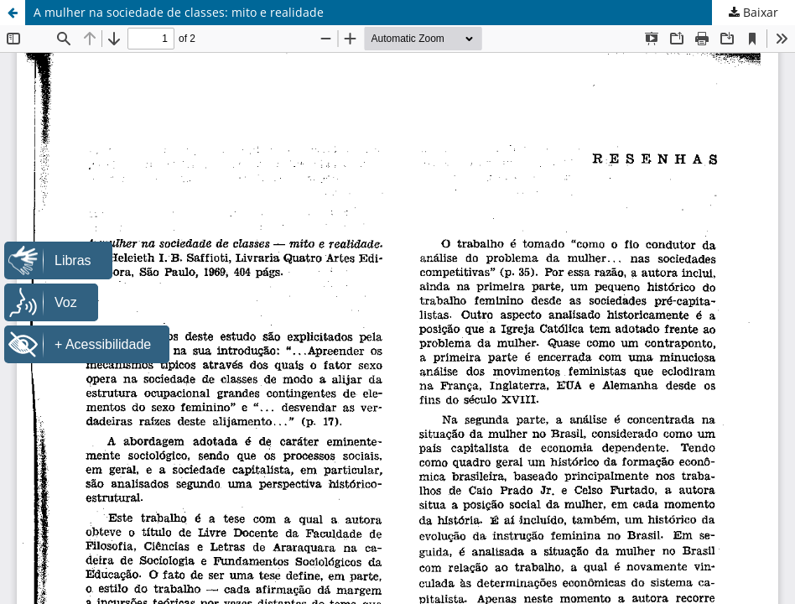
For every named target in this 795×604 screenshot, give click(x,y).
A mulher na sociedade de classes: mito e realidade (179, 12)
